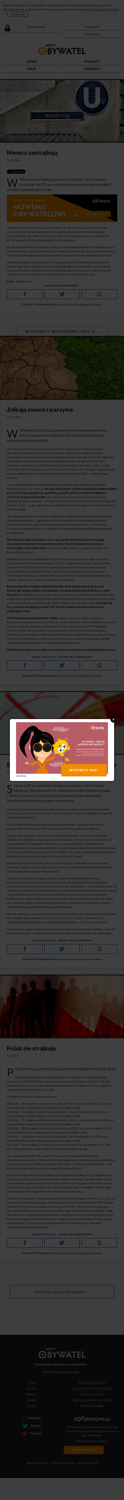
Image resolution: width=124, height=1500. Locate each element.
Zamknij (21, 775)
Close (113, 719)
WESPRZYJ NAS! (84, 770)
